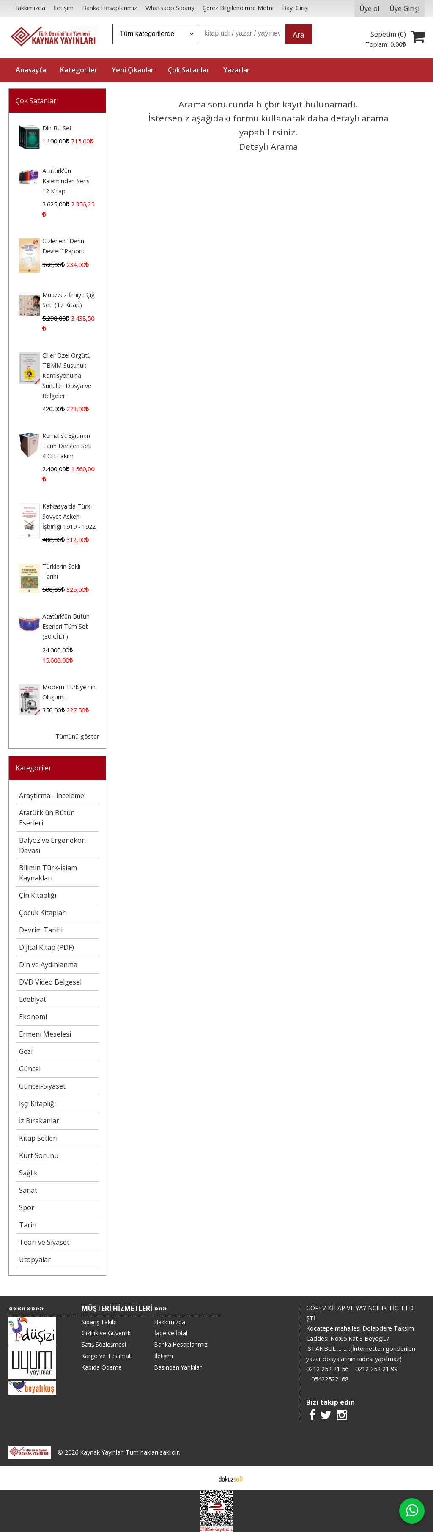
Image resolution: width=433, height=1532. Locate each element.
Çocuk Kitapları (43, 912)
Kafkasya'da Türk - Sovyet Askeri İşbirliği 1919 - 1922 (69, 516)
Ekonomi (33, 1016)
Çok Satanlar (36, 100)
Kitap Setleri (38, 1138)
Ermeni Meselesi (45, 1034)
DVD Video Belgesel (50, 982)
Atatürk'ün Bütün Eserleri (47, 818)
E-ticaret (203, 1477)
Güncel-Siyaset (42, 1086)
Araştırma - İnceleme (51, 795)
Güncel (30, 1068)
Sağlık (28, 1172)
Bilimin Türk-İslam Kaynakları (48, 873)
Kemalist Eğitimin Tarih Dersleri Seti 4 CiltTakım (67, 446)
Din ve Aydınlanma (48, 964)
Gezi (26, 1051)
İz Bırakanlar (39, 1120)
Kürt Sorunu (38, 1155)
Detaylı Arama (268, 146)
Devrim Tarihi (41, 930)
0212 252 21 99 (376, 1369)
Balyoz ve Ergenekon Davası (52, 845)
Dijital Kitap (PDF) (46, 947)
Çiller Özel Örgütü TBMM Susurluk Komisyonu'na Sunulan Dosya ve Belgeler (66, 375)
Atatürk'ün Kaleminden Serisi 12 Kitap (66, 181)
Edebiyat (32, 999)
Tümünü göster (77, 736)
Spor (26, 1207)
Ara (298, 35)
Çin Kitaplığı (37, 895)
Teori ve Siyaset (44, 1242)
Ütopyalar (35, 1259)
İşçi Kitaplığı (37, 1103)
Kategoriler (34, 768)
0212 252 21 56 (327, 1369)
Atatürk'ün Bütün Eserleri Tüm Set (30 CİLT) (66, 626)
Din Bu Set (57, 128)
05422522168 (329, 1379)
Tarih (27, 1224)
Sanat (28, 1190)
